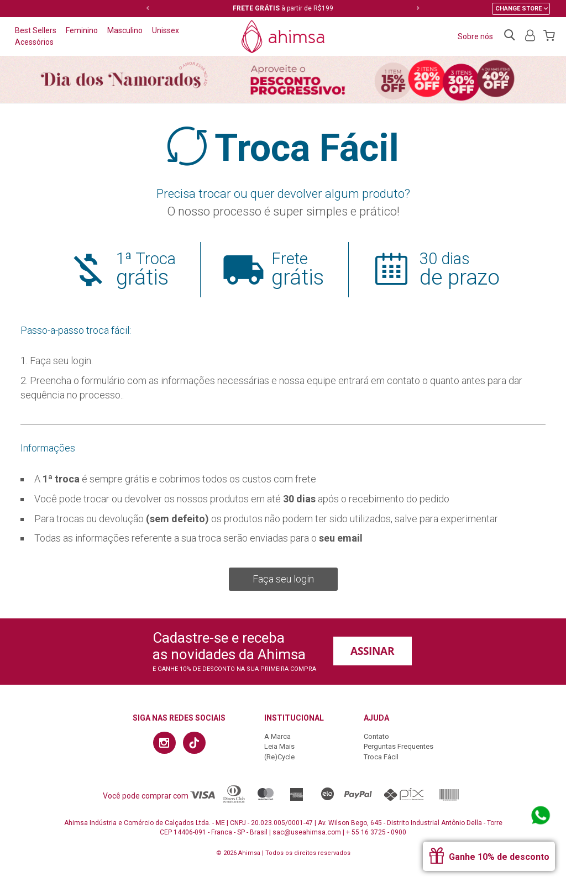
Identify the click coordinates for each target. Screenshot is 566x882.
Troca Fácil (381, 757)
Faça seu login (283, 579)
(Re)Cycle (279, 757)
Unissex (165, 30)
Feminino (82, 30)
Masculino (125, 30)
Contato (376, 736)
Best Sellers (35, 30)
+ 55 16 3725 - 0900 (376, 832)
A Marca (277, 736)
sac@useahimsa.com (306, 832)
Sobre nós (475, 36)
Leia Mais (279, 746)
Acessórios (34, 42)
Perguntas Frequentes (398, 746)
